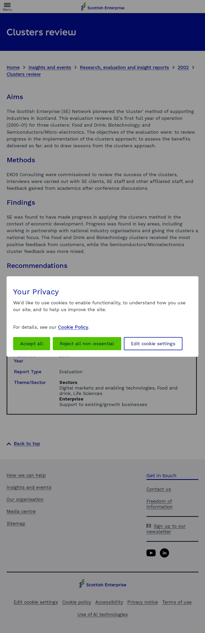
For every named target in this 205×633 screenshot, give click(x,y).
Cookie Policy (73, 327)
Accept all (31, 343)
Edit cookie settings (153, 343)
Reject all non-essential (87, 343)
